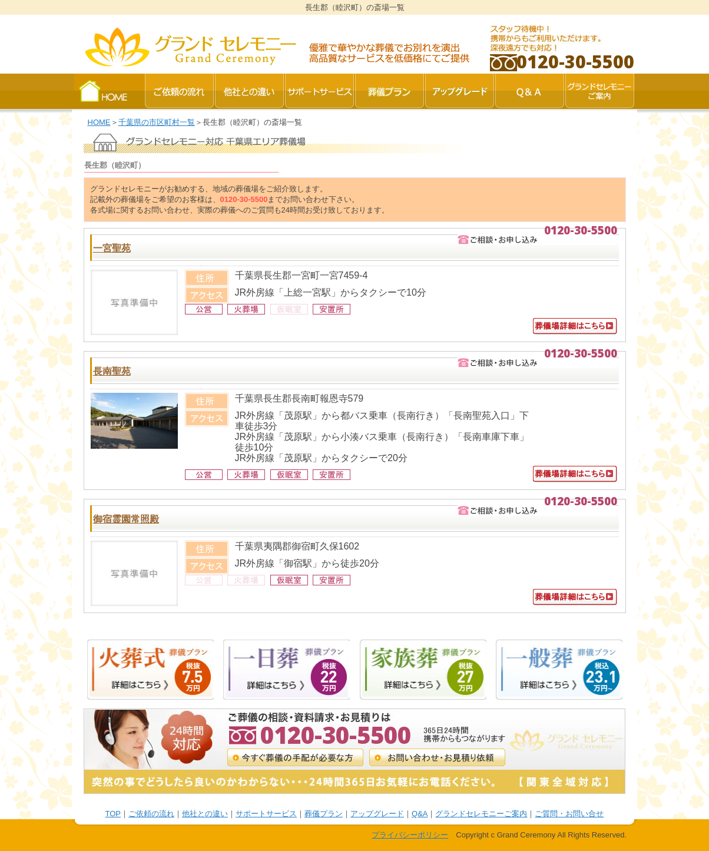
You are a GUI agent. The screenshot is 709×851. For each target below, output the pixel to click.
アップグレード (377, 813)
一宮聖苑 (112, 248)
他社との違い (205, 813)
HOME (99, 122)
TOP (113, 813)
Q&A (420, 813)
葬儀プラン (323, 813)
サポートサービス (266, 813)
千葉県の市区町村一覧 (156, 122)
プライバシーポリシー (410, 834)
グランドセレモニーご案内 (481, 813)
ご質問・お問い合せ (569, 813)
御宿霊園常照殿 (126, 519)
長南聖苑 (112, 371)
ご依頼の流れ (151, 813)
